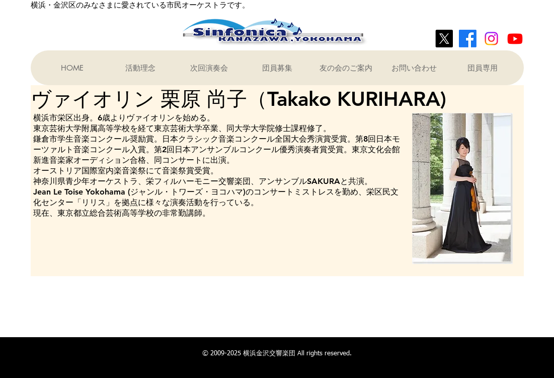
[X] (444, 38)
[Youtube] (515, 38)
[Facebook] (468, 38)
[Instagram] (491, 38)
